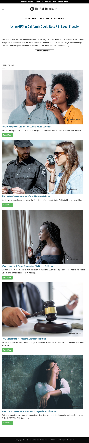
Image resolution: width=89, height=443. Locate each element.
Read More (7, 135)
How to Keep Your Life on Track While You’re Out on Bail (27, 126)
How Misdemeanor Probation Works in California (24, 339)
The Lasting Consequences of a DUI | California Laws (26, 196)
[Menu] (3, 8)
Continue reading (44, 51)
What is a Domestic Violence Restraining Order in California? (29, 411)
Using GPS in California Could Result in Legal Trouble (44, 26)
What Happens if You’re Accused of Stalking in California (27, 266)
